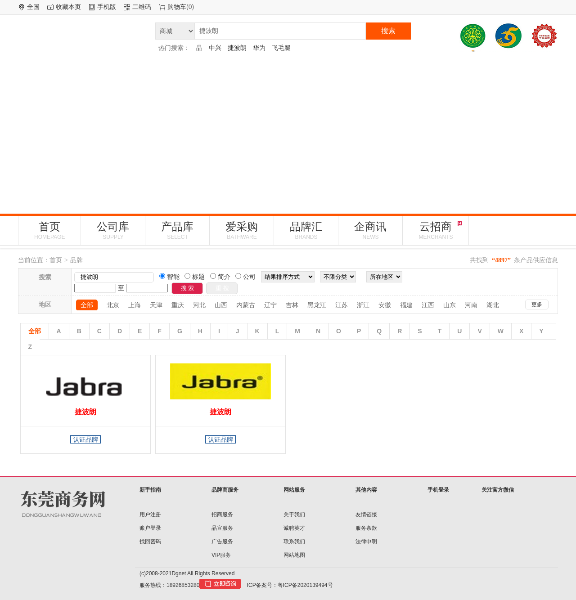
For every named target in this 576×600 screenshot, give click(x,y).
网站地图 (294, 555)
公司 (248, 276)
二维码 (141, 6)
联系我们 (294, 541)
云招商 (435, 230)
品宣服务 (222, 528)
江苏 (341, 305)
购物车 (176, 6)
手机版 (106, 6)
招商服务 (222, 514)
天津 (156, 305)
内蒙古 (245, 305)
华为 (259, 47)
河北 (199, 305)
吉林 (292, 305)
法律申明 (366, 541)
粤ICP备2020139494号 (305, 585)
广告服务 (222, 541)
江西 (428, 305)
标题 (197, 276)
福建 (406, 305)
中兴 (215, 47)
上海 (134, 305)
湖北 (492, 305)
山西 (221, 305)
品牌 (76, 260)
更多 (536, 304)
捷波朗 (237, 47)
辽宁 (270, 305)
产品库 (177, 230)
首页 (49, 230)
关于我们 (294, 514)
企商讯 (370, 230)
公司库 (113, 230)
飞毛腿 (281, 47)
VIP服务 (221, 555)
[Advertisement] (288, 133)
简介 (223, 276)
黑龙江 (316, 305)
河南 (471, 305)
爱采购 (241, 230)
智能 (172, 276)
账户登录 (150, 528)
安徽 (384, 305)
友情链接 (366, 514)
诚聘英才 (294, 528)
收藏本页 (68, 6)
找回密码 (150, 541)
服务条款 (366, 528)
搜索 (388, 31)
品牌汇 (306, 230)
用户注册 (150, 514)
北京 (113, 305)
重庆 (177, 305)
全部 (87, 305)
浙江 (363, 305)
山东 (449, 305)
